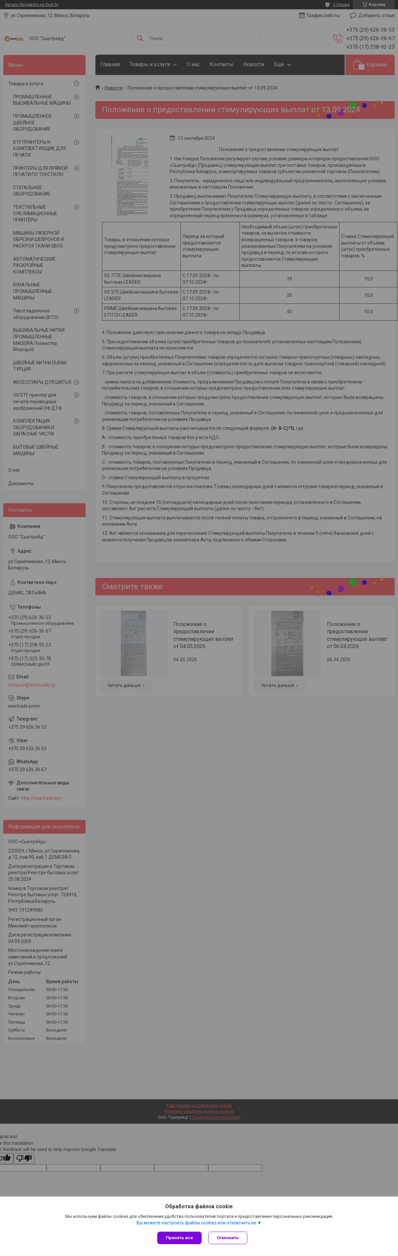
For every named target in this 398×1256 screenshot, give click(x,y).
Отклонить (228, 1237)
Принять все (179, 1237)
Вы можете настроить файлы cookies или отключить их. (197, 1222)
